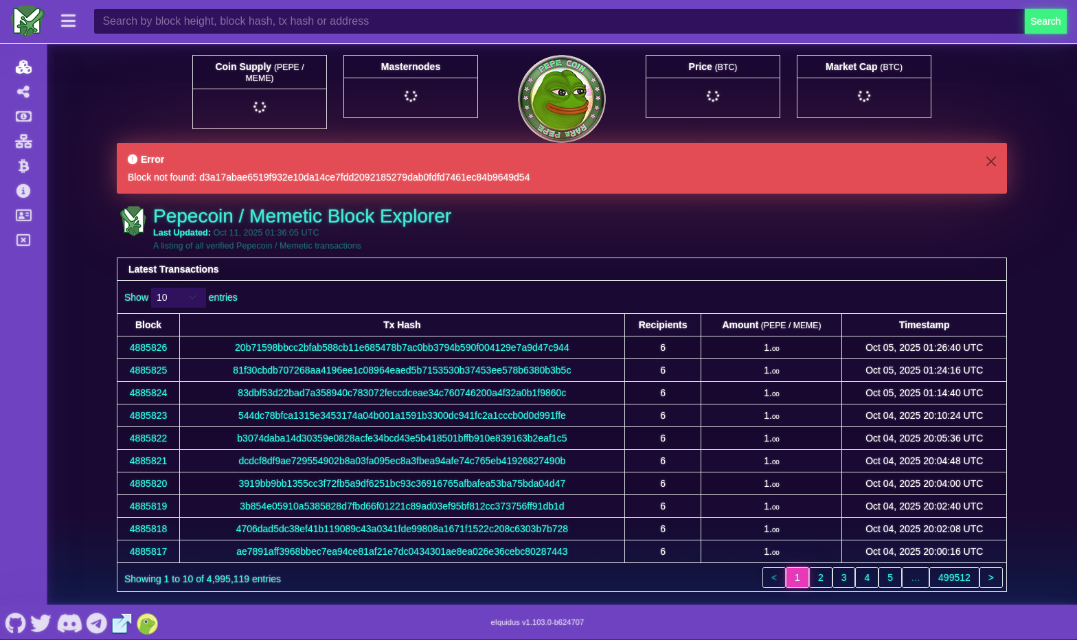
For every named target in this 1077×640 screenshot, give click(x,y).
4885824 (149, 392)
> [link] (991, 577)
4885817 (149, 551)
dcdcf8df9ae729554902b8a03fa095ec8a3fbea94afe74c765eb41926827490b (402, 460)
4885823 (149, 415)
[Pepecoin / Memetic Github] (15, 622)
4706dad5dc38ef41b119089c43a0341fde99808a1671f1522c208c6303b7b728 (402, 528)
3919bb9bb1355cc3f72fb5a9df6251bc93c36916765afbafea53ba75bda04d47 (402, 483)
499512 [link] (954, 577)
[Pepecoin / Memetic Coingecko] (147, 622)
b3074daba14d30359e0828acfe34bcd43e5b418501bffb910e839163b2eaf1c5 (402, 438)
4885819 (149, 506)
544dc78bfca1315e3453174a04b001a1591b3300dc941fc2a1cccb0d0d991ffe (402, 415)
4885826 (149, 347)
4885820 (149, 483)
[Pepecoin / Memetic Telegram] (97, 622)
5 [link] (890, 577)
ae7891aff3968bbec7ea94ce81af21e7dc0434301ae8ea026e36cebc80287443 (401, 551)
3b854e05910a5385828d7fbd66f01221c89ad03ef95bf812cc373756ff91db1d (402, 506)
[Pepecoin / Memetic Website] (122, 622)
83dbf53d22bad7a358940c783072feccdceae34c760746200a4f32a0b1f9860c (402, 392)
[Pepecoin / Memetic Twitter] (41, 622)
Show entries (181, 298)
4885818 (149, 528)
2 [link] (821, 577)
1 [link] (797, 577)
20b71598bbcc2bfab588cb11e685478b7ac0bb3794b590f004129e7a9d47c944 (402, 347)
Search (1045, 21)
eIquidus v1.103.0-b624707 (538, 622)
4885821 (149, 460)
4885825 (149, 370)
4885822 (149, 438)
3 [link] (844, 577)
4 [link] (867, 577)
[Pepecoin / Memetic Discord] (69, 622)
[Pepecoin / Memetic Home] (27, 21)
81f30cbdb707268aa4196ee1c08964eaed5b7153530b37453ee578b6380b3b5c (402, 370)
